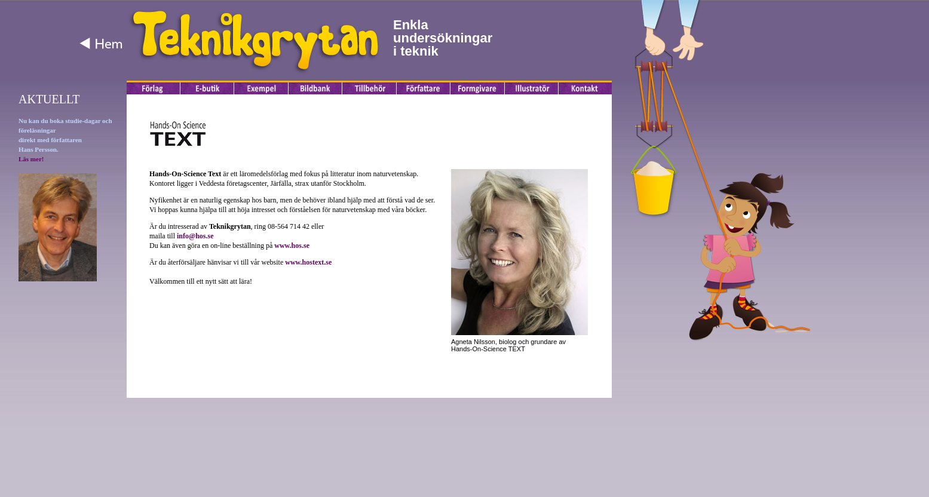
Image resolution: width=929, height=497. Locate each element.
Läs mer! (31, 158)
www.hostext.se (308, 262)
